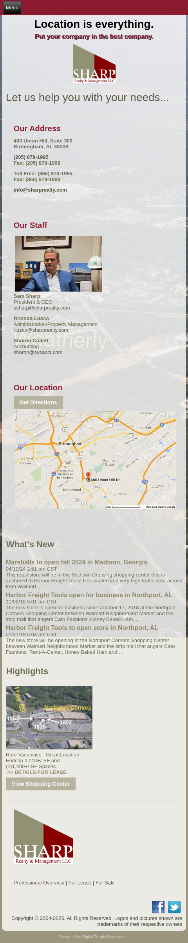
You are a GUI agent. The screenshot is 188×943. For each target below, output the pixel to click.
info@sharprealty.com (40, 190)
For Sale (105, 883)
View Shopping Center (41, 784)
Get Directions (38, 402)
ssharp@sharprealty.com (42, 308)
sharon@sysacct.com (38, 352)
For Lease (80, 883)
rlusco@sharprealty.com (41, 330)
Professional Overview (39, 883)
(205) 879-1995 (31, 157)
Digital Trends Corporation (105, 937)
